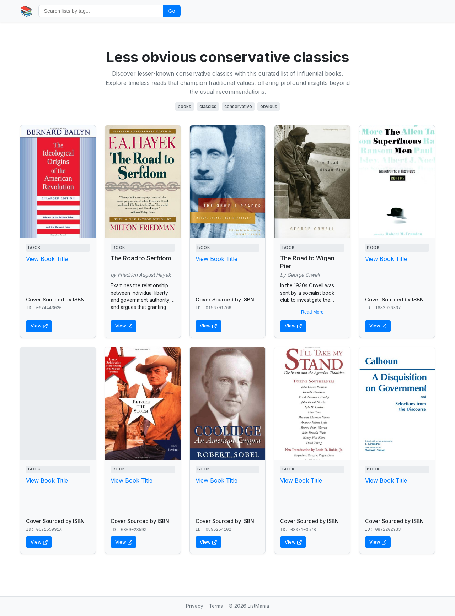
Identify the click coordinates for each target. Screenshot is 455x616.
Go (171, 11)
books (184, 106)
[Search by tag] (100, 11)
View (39, 325)
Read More (312, 312)
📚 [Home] (26, 11)
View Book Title (47, 258)
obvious (268, 106)
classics (207, 106)
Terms (216, 606)
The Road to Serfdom (141, 258)
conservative (238, 106)
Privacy (194, 606)
